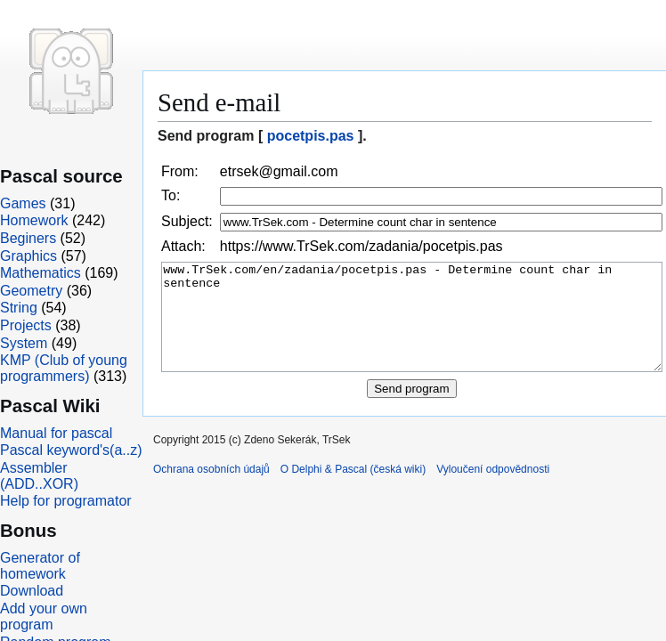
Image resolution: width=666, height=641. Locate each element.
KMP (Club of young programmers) (63, 368)
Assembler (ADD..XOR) (39, 475)
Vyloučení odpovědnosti (492, 490)
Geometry (31, 290)
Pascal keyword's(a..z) (71, 450)
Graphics (28, 256)
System (23, 343)
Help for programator (66, 500)
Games (23, 203)
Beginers (28, 238)
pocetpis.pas (310, 135)
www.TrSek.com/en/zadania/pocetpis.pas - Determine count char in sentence (411, 328)
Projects (26, 325)
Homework (34, 220)
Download (31, 590)
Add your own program (43, 616)
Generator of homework (40, 565)
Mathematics (40, 272)
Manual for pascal (56, 433)
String (18, 307)
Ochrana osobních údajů (211, 490)
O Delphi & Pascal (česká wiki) (353, 490)
